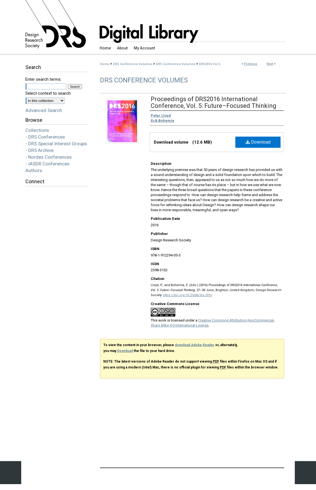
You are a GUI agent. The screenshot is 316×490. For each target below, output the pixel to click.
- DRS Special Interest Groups (56, 143)
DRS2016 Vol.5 (209, 64)
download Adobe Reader (194, 345)
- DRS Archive (39, 150)
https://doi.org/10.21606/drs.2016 (187, 295)
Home (104, 64)
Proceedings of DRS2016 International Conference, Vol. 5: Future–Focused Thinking (213, 102)
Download (258, 142)
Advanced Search (43, 110)
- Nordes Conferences (48, 157)
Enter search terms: (43, 79)
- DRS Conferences (45, 137)
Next (270, 64)
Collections (37, 130)
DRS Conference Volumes (132, 64)
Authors (33, 170)
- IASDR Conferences (47, 163)
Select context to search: (48, 93)
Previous (250, 64)
